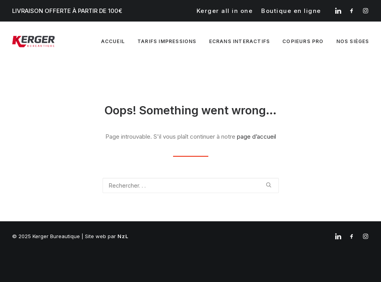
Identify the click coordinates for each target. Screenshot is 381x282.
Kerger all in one (225, 10)
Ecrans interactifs (239, 41)
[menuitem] (224, 11)
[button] (338, 10)
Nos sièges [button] (352, 41)
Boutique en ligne (291, 10)
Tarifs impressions (167, 41)
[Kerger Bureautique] (33, 41)
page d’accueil (256, 136)
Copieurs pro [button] (302, 41)
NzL (123, 236)
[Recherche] (191, 185)
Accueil (113, 41)
